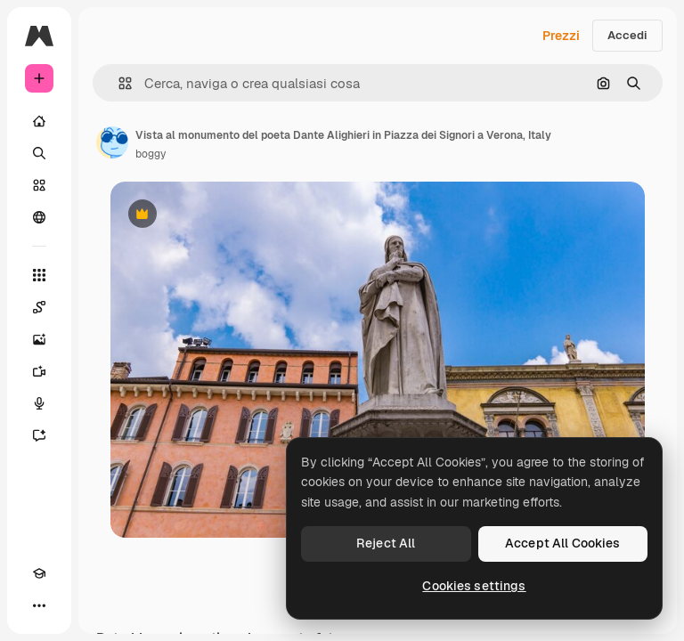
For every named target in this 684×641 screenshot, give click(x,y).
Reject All (385, 543)
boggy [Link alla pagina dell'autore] (150, 154)
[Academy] (39, 573)
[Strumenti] (39, 275)
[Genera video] (39, 371)
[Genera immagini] (39, 339)
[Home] (39, 121)
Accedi (627, 35)
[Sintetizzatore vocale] (39, 403)
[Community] (39, 217)
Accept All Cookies (563, 543)
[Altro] (39, 605)
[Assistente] (39, 435)
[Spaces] (39, 307)
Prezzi (561, 36)
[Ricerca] (39, 153)
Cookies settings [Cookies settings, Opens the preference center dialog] (473, 586)
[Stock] (39, 185)
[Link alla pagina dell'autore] (112, 142)
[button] (118, 83)
